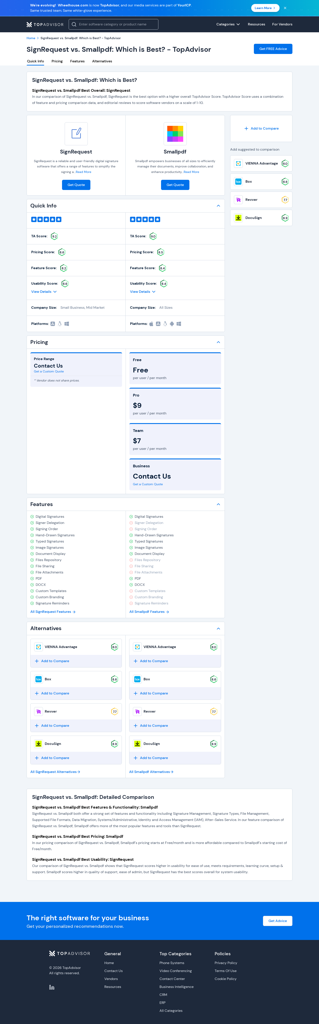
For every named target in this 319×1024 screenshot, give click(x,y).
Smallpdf (175, 151)
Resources (112, 986)
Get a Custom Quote (49, 371)
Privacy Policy (226, 963)
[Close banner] (285, 8)
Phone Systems (172, 963)
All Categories (171, 1010)
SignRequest (76, 151)
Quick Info (35, 61)
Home (109, 963)
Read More (83, 172)
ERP (162, 1002)
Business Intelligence (177, 986)
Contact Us (113, 970)
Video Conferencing (176, 970)
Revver (51, 711)
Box (48, 679)
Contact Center (172, 978)
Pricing (57, 61)
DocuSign (53, 743)
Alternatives (102, 61)
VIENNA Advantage (61, 646)
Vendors (111, 978)
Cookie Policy (226, 978)
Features (77, 61)
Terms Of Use (226, 970)
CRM (163, 994)
